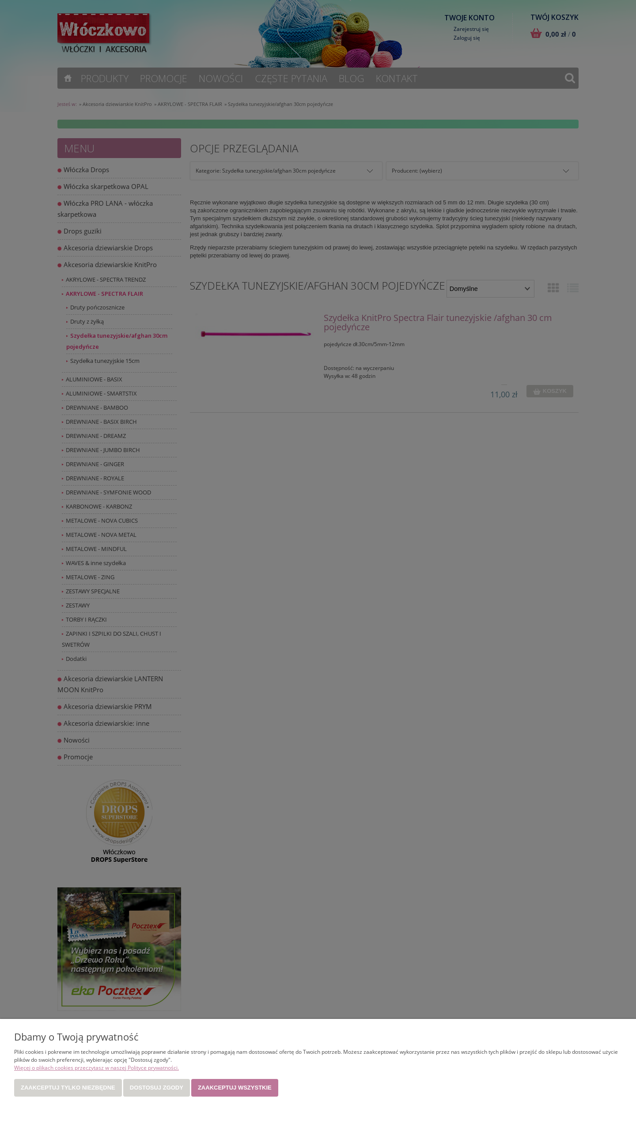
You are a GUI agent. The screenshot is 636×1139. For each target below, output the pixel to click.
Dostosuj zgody (156, 1087)
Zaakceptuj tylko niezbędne (68, 1087)
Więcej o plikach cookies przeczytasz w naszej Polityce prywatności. (96, 1067)
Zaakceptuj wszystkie (235, 1087)
